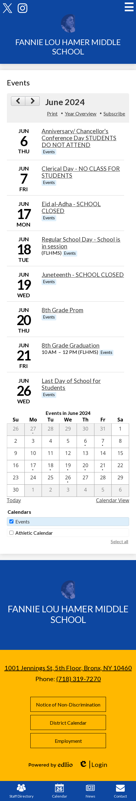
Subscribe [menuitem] (114, 113)
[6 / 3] (33, 441)
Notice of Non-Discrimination (68, 704)
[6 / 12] (68, 454)
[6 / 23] (16, 478)
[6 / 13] (85, 454)
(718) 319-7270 (78, 678)
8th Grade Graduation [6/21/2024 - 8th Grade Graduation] (70, 345)
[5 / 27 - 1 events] (33, 429)
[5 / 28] (50, 429)
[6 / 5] (68, 441)
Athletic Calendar (34, 533)
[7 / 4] (85, 490)
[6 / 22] (120, 466)
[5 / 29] (68, 429)
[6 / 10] (33, 454)
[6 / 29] (120, 478)
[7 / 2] (50, 490)
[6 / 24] (33, 478)
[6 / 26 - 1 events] (68, 478)
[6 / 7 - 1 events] (103, 441)
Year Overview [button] (80, 113)
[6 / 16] (16, 466)
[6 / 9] (16, 454)
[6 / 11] (50, 454)
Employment (68, 741)
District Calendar (68, 723)
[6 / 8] (120, 441)
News (90, 790)
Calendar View (112, 500)
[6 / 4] (50, 441)
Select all (119, 541)
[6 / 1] (120, 429)
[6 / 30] (16, 490)
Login (93, 764)
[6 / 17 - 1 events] (33, 466)
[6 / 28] (103, 478)
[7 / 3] (68, 490)
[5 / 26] (16, 429)
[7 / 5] (103, 490)
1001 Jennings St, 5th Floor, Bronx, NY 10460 (68, 667)
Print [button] (52, 113)
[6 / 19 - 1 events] (68, 466)
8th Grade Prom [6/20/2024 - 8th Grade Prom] (62, 310)
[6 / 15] (120, 454)
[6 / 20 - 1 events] (85, 466)
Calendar (59, 790)
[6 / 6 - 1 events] (85, 441)
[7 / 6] (120, 490)
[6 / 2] (16, 441)
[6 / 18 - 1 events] (50, 466)
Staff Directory (21, 790)
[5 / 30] (85, 429)
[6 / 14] (103, 454)
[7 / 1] (33, 490)
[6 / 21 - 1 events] (103, 466)
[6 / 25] (50, 478)
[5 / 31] (103, 429)
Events (22, 521)
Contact (120, 790)
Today (14, 500)
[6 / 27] (85, 478)
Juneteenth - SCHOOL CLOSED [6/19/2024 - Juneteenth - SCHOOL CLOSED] (83, 274)
